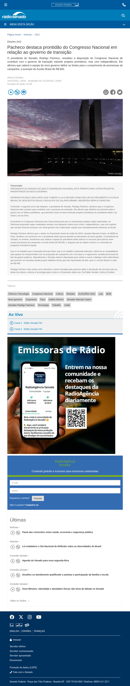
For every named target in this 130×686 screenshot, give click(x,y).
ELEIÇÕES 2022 (86, 294)
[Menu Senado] (6, 5)
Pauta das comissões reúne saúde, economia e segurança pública (57, 532)
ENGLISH (14, 631)
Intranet (15, 640)
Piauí (42, 299)
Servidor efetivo (18, 646)
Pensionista (16, 660)
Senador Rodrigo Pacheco (21, 305)
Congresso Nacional (42, 294)
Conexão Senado (18, 555)
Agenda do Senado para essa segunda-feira (45, 560)
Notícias (14, 527)
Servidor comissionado (21, 651)
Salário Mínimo (56, 299)
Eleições (71, 294)
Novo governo (15, 299)
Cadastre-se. (32, 505)
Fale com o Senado (21, 672)
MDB (108, 294)
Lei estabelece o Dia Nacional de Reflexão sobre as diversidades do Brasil (61, 546)
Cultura (59, 294)
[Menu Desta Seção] (65, 24)
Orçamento (31, 299)
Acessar (38, 498)
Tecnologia (43, 305)
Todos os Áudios (20, 599)
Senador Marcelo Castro (79, 299)
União (67, 305)
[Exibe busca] (123, 15)
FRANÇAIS (39, 631)
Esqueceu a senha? (20, 498)
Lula (101, 294)
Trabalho (56, 305)
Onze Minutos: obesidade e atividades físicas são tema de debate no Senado (63, 589)
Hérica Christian (15, 77)
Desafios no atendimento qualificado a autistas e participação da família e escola (65, 574)
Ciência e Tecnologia (18, 294)
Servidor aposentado (20, 655)
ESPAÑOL (27, 631)
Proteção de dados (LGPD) (23, 667)
